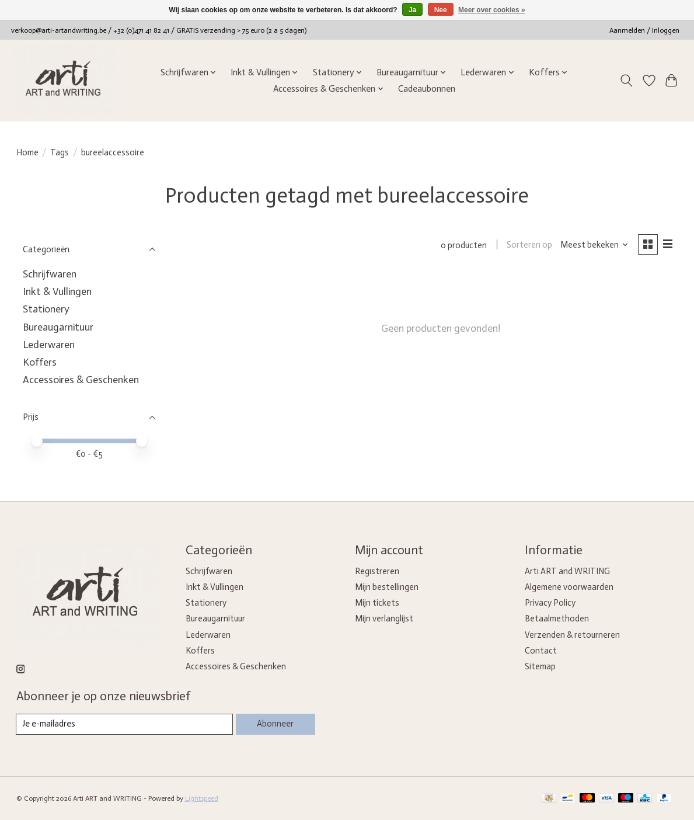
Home (27, 152)
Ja (412, 10)
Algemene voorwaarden (569, 587)
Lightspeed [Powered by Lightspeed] (201, 798)
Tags (59, 152)
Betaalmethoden (557, 618)
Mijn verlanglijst (384, 618)
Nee (440, 10)
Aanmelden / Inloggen (644, 30)
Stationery (46, 309)
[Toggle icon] (626, 80)
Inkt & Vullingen (57, 291)
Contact (541, 650)
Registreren (377, 571)
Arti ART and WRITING (567, 571)
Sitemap (540, 666)
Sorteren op (529, 245)
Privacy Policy (550, 602)
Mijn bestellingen (387, 587)
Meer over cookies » (491, 10)
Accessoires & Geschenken (81, 379)
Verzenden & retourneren (572, 635)
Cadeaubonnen (426, 89)
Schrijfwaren (49, 273)
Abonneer (275, 723)
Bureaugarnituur (58, 327)
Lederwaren (49, 344)
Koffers (40, 362)
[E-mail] (124, 724)
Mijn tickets (377, 602)
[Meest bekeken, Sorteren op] (594, 245)
